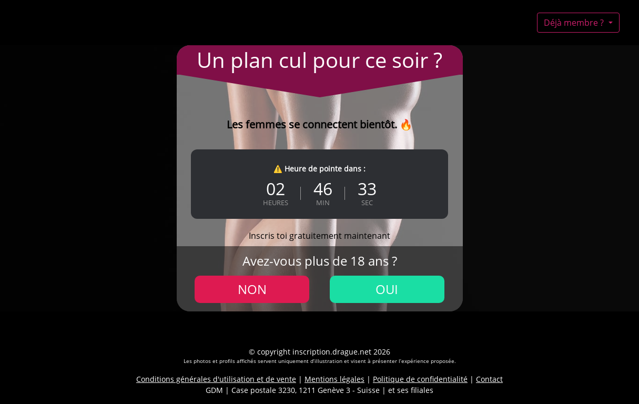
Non (252, 289)
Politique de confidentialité (420, 379)
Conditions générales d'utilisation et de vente (216, 379)
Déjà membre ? (575, 22)
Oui (387, 289)
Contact (489, 379)
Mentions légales (334, 379)
